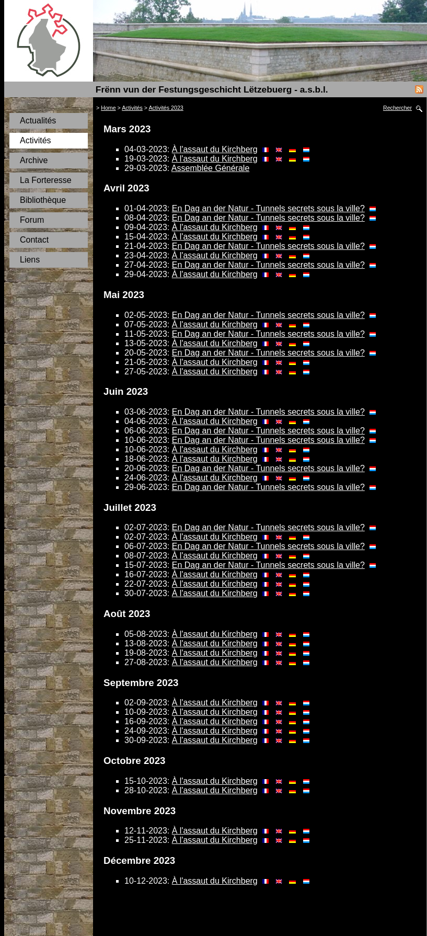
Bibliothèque (43, 200)
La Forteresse (46, 180)
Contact (34, 239)
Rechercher (397, 108)
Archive (34, 160)
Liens (30, 259)
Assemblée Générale (210, 168)
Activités (35, 140)
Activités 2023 (165, 108)
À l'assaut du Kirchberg (215, 149)
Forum (32, 219)
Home (108, 108)
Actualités (38, 120)
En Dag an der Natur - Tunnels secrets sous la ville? (268, 208)
